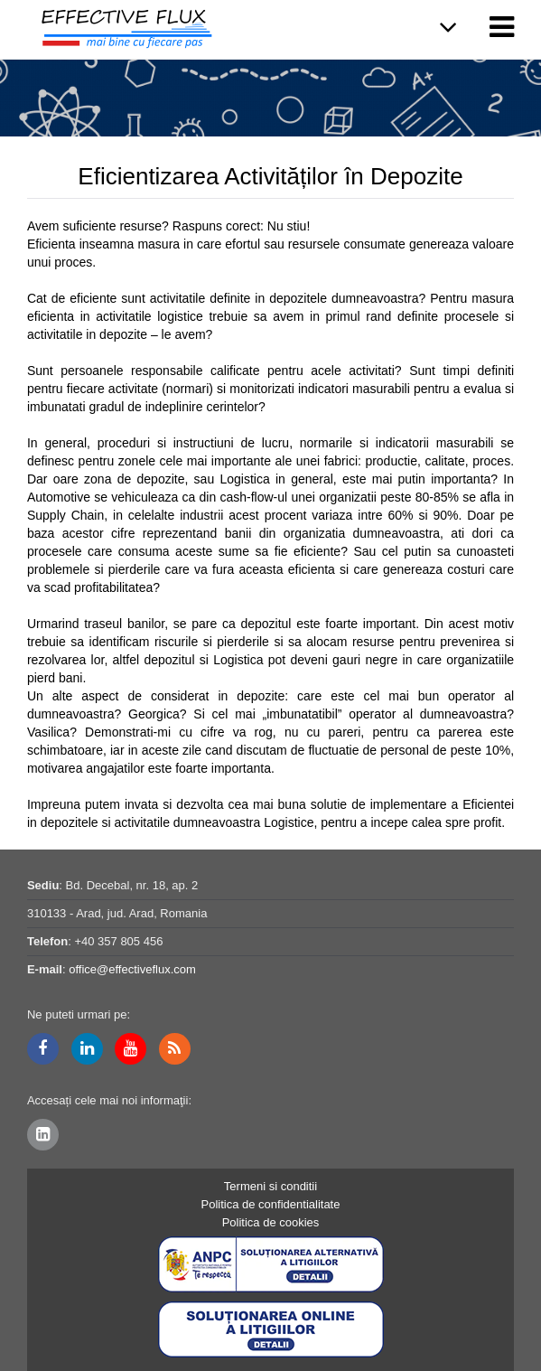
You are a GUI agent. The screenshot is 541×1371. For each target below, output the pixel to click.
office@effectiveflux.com (132, 969)
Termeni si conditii (270, 1186)
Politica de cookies (271, 1222)
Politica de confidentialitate (270, 1204)
